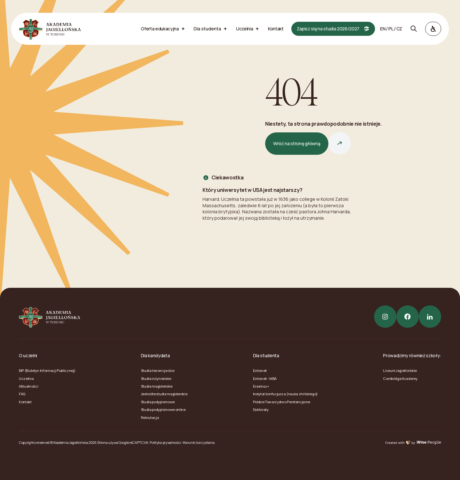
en (382, 29)
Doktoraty (261, 409)
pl (390, 29)
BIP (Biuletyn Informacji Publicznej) (47, 370)
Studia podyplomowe (158, 401)
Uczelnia (26, 378)
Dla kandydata (155, 355)
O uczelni (28, 355)
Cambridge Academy (400, 378)
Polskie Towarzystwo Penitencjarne (281, 401)
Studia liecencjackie (157, 370)
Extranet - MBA (265, 378)
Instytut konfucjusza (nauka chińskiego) (285, 393)
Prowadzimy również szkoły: (412, 355)
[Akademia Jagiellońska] (50, 29)
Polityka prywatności (165, 442)
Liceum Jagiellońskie (400, 370)
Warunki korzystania (198, 442)
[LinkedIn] (430, 316)
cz (399, 29)
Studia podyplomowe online (163, 409)
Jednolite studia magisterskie (164, 393)
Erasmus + (261, 386)
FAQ (22, 393)
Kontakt (25, 401)
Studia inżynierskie (156, 378)
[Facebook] (407, 316)
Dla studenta (266, 355)
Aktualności (28, 386)
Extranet (260, 370)
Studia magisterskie (156, 386)
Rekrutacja (150, 417)
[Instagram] (385, 316)
